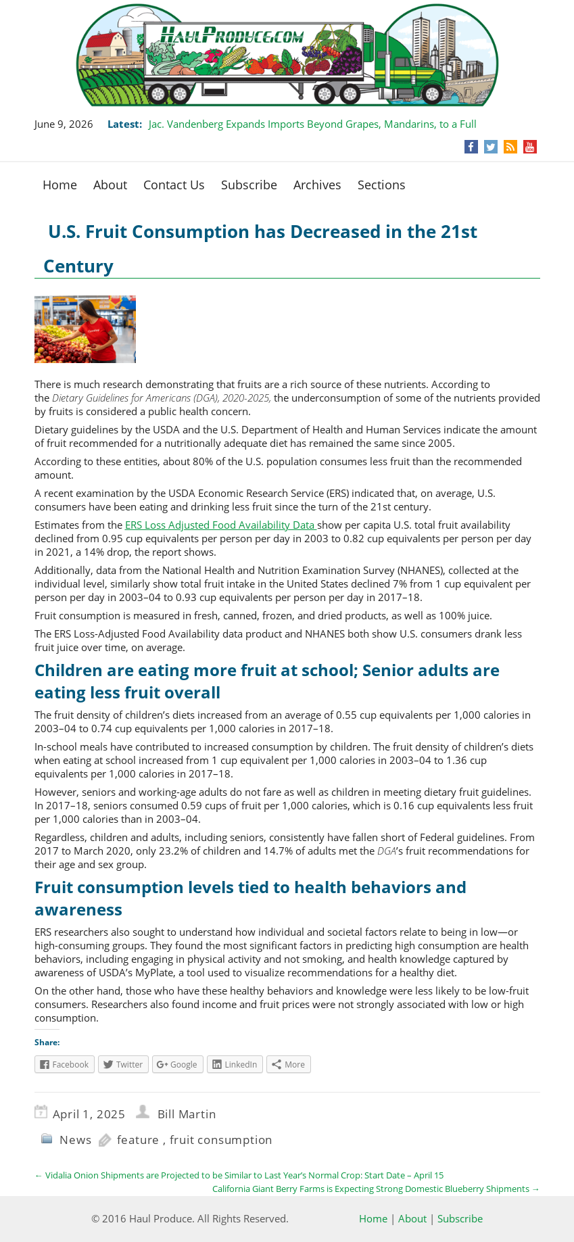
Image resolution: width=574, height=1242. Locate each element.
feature (138, 1139)
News (75, 1139)
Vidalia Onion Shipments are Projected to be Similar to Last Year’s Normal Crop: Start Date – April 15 (239, 1175)
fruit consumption (221, 1139)
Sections (382, 184)
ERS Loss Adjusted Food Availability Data (221, 524)
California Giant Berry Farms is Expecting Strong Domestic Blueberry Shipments (376, 1189)
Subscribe (249, 184)
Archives (317, 184)
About (110, 184)
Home (60, 184)
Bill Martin (187, 1114)
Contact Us (174, 184)
